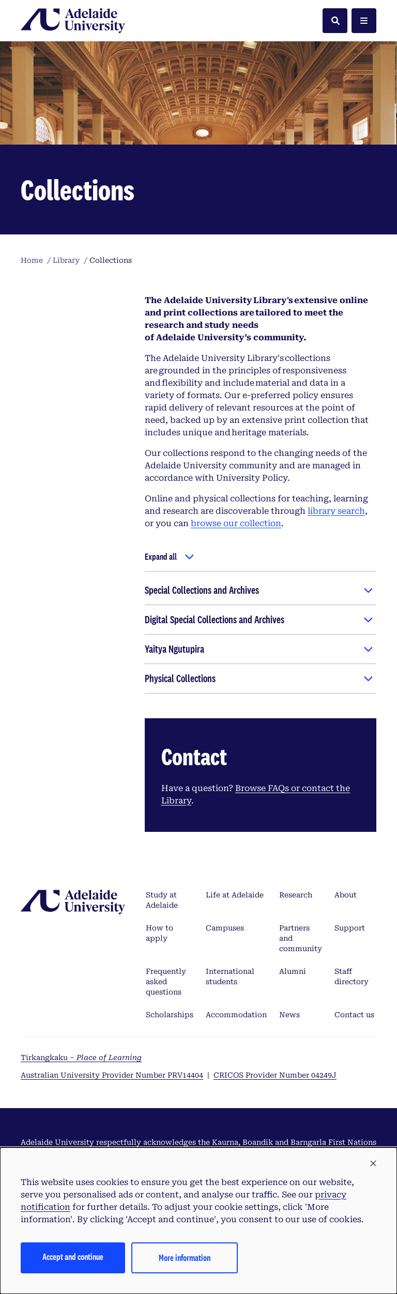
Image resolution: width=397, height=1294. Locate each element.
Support (349, 928)
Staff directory (351, 976)
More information (184, 1258)
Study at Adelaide (162, 900)
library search (336, 511)
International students (230, 976)
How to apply (159, 933)
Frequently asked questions (166, 981)
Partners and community (300, 938)
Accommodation (236, 1015)
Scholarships (169, 1015)
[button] (373, 1164)
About (345, 895)
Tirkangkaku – (81, 1057)
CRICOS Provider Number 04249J (275, 1075)
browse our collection (236, 523)
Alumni (292, 971)
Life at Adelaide (235, 895)
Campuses (225, 928)
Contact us (354, 1015)
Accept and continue (72, 1257)
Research (295, 895)
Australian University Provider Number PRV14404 (112, 1075)
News (289, 1015)
